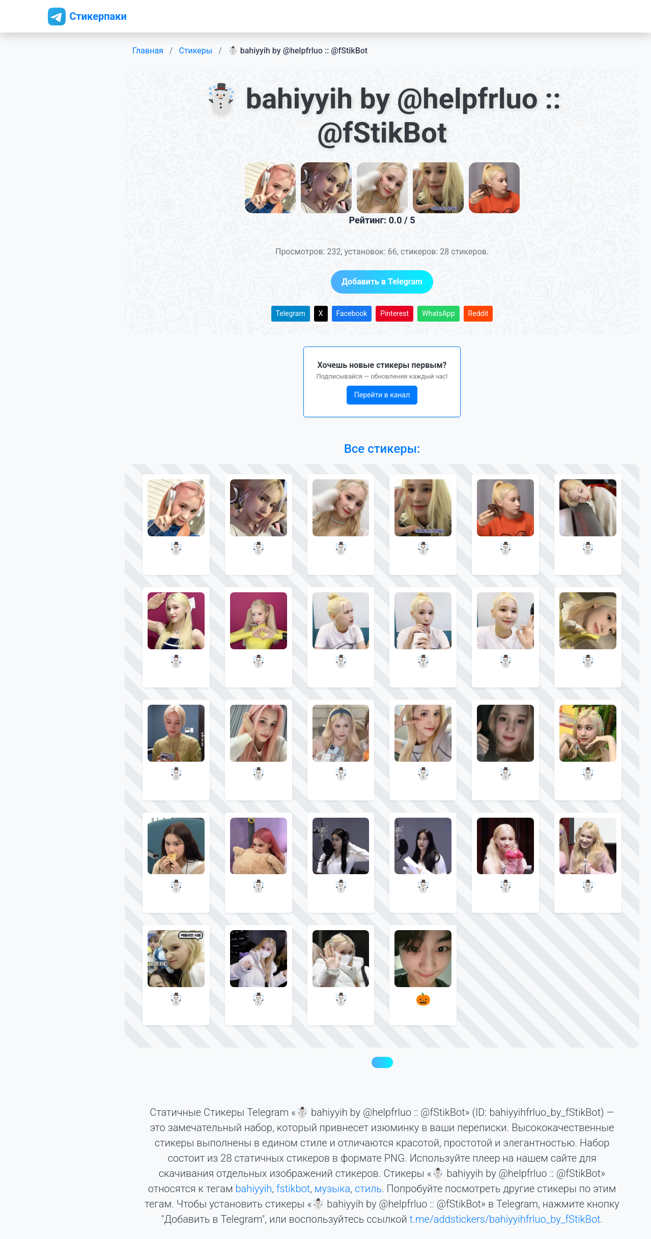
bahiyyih (253, 1189)
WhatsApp (438, 313)
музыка (332, 1189)
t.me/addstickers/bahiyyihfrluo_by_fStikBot (505, 1219)
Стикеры (195, 50)
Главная (147, 50)
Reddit (478, 313)
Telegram (290, 313)
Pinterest (394, 313)
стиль (368, 1189)
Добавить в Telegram (382, 281)
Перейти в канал (382, 395)
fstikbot (293, 1189)
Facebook (351, 313)
